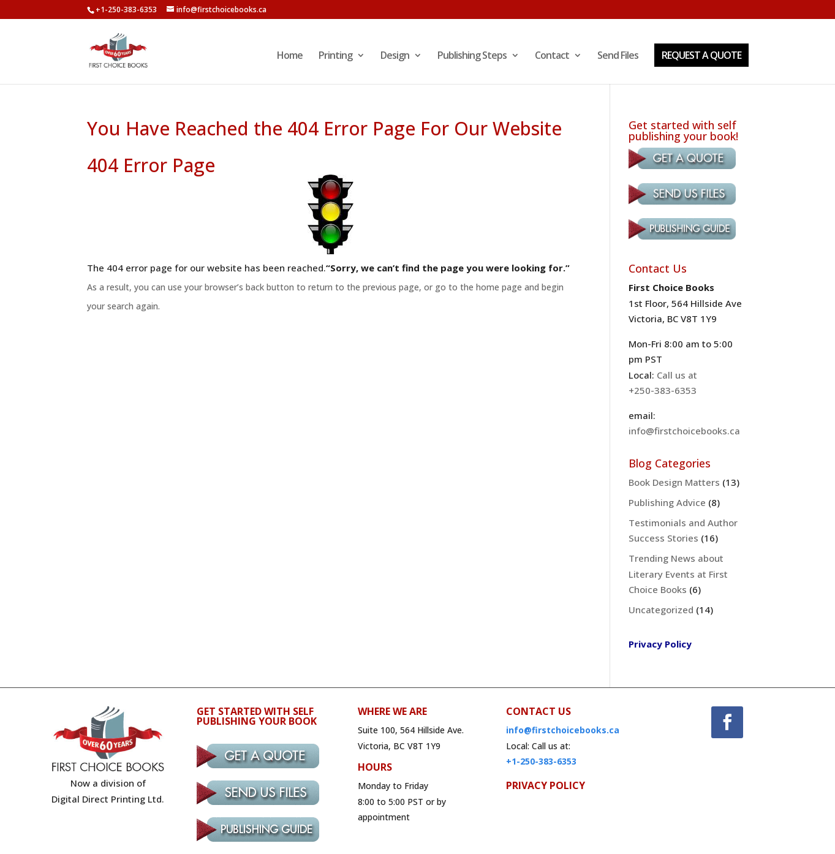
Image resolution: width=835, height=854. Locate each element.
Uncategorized (661, 609)
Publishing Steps (472, 56)
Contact (552, 56)
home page (499, 287)
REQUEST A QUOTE (701, 55)
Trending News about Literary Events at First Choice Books (678, 573)
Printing (335, 56)
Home (290, 56)
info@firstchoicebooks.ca (684, 431)
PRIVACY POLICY (545, 785)
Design (394, 56)
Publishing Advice (667, 502)
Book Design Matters (674, 482)
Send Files (617, 56)
